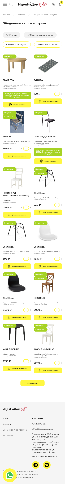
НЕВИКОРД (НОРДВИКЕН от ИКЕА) (16, 194)
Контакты (8, 435)
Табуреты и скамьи (48, 44)
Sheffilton (39, 193)
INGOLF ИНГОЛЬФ (44, 349)
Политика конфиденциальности (20, 471)
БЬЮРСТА (8, 80)
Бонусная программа (15, 429)
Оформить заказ (17, 104)
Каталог (21, 14)
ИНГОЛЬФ (39, 298)
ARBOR (7, 136)
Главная (6, 14)
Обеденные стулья (16, 44)
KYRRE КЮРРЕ (11, 349)
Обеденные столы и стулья (45, 14)
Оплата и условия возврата (18, 477)
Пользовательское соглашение (20, 474)
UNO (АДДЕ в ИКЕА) (45, 136)
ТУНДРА (38, 80)
